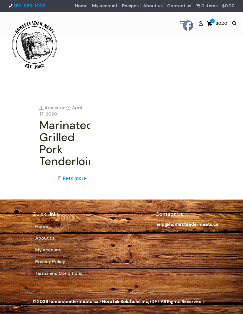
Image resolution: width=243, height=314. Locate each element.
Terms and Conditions (58, 273)
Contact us (179, 6)
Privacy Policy (50, 261)
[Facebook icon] (203, 301)
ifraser (52, 108)
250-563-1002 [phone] (29, 6)
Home (81, 6)
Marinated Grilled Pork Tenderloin (67, 143)
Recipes (130, 6)
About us (153, 6)
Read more (74, 178)
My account (105, 6)
